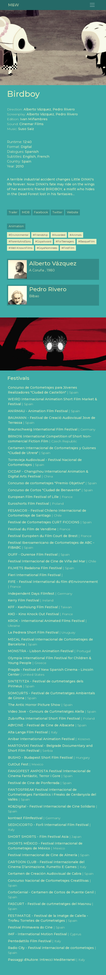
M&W (13, 4)
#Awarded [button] (58, 235)
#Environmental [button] (18, 235)
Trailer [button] (13, 212)
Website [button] (72, 212)
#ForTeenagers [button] (65, 241)
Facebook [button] (41, 212)
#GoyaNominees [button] (47, 248)
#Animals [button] (76, 235)
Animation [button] (16, 226)
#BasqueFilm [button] (86, 241)
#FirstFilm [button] (68, 248)
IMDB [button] (26, 212)
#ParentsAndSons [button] (20, 241)
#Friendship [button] (40, 235)
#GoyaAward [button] (43, 241)
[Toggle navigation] (92, 5)
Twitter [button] (57, 212)
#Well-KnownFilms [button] (20, 248)
